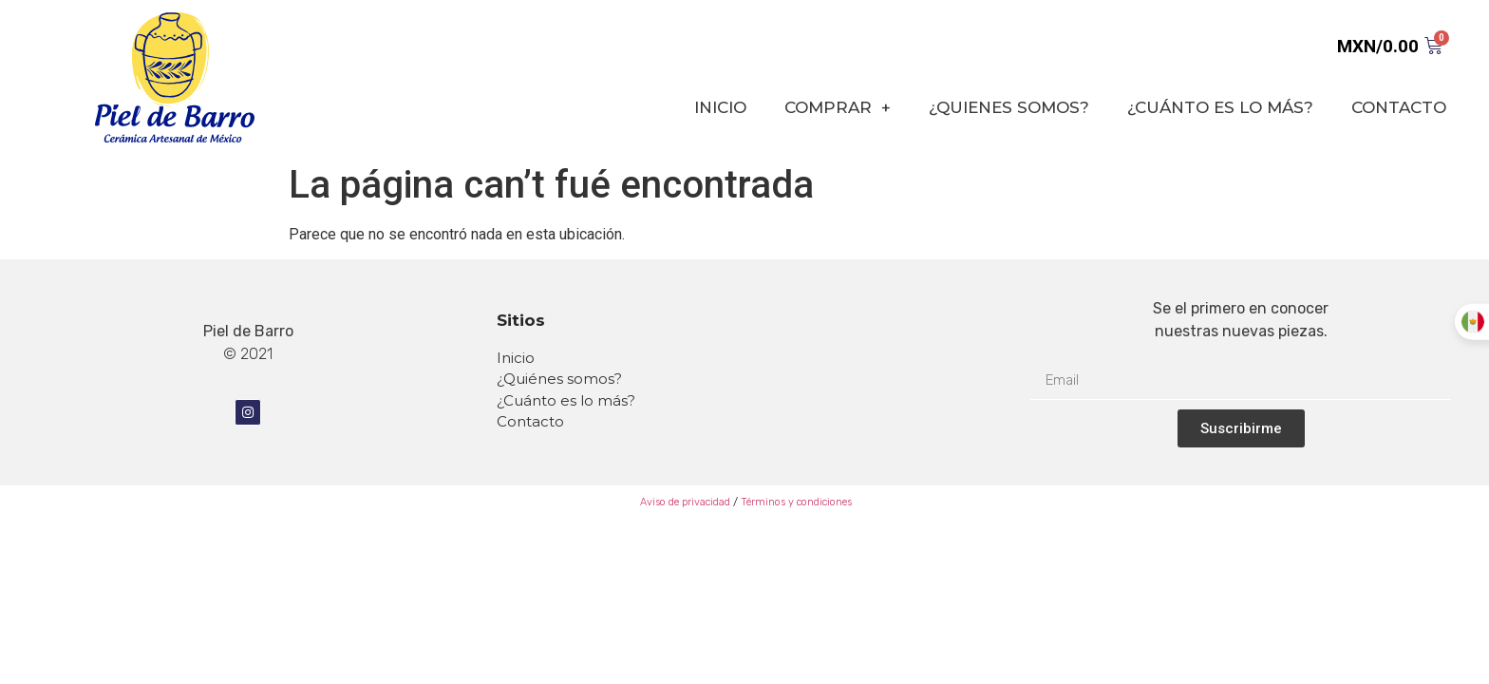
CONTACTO (1398, 107)
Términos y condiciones (796, 502)
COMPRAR (837, 107)
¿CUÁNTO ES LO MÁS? (1220, 107)
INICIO (720, 107)
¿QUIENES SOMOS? (1009, 107)
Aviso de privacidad (683, 502)
